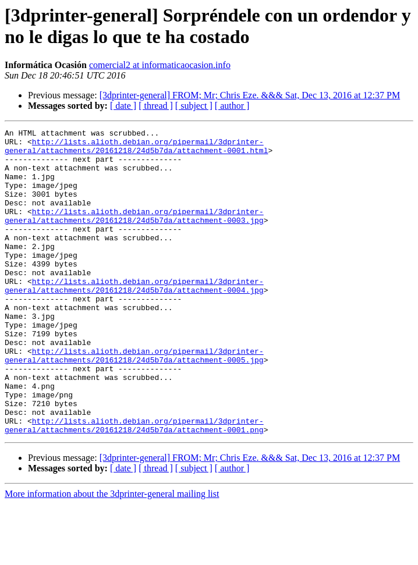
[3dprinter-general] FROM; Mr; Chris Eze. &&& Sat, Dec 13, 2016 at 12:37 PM (250, 95)
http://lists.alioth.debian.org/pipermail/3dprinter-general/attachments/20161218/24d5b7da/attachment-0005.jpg (134, 401)
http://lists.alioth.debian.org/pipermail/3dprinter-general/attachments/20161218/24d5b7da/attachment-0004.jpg (134, 317)
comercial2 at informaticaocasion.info (160, 65)
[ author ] (232, 106)
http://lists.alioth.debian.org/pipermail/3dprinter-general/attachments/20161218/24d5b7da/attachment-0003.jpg (134, 233)
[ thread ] (156, 106)
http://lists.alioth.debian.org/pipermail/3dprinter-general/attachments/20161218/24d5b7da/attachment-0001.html (136, 150)
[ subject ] (193, 106)
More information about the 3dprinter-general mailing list (112, 555)
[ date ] (123, 106)
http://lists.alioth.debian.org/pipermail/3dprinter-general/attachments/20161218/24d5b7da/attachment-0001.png (134, 485)
